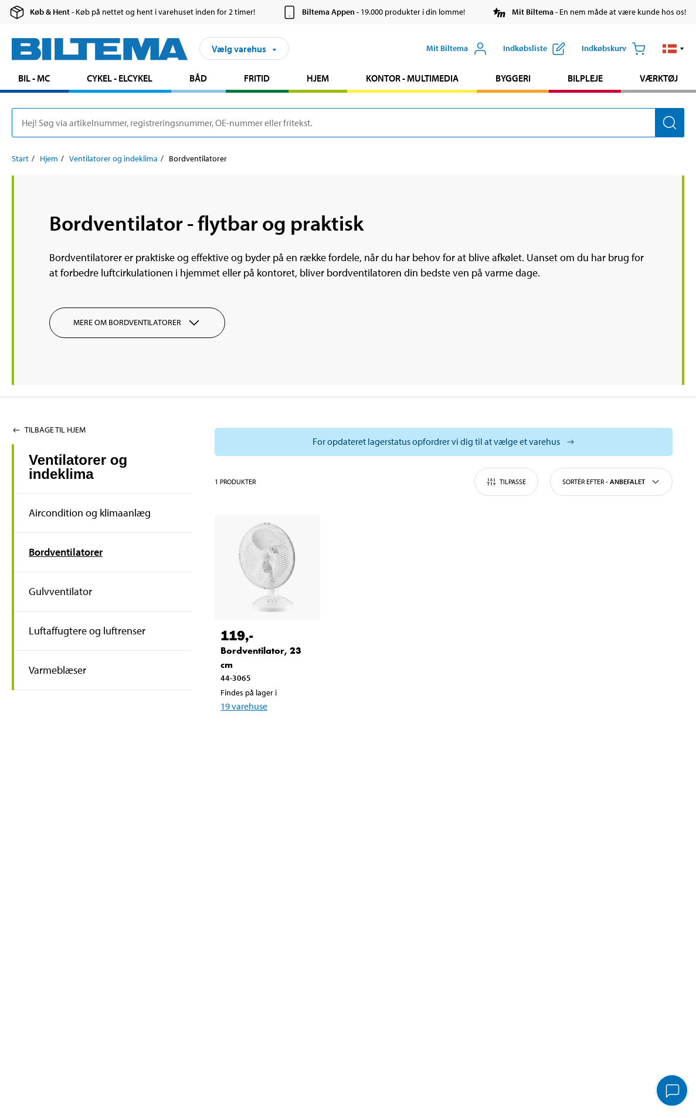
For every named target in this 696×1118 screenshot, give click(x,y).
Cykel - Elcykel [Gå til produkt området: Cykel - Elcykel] (119, 78)
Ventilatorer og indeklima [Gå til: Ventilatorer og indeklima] (113, 158)
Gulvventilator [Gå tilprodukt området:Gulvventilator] (60, 591)
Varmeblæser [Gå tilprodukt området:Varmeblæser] (57, 670)
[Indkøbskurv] (613, 49)
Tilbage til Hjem (49, 429)
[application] (672, 1091)
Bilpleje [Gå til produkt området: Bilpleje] (585, 78)
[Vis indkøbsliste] (534, 49)
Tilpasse (506, 482)
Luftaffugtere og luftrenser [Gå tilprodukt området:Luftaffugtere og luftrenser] (87, 630)
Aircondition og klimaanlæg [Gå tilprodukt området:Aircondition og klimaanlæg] (90, 512)
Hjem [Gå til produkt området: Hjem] (318, 78)
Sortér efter (611, 482)
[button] (673, 49)
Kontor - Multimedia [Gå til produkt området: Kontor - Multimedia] (412, 78)
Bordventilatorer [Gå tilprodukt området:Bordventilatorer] (66, 552)
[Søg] (669, 122)
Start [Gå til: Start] (20, 158)
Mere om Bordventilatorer (137, 323)
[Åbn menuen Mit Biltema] (457, 49)
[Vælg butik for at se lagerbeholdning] (444, 442)
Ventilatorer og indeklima (78, 467)
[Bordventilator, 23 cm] (267, 567)
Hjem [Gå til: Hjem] (49, 158)
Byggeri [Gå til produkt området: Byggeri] (513, 78)
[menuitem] (34, 79)
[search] (348, 122)
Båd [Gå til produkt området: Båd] (198, 78)
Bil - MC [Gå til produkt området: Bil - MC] (34, 78)
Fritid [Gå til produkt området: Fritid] (257, 78)
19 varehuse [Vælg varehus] (243, 706)
